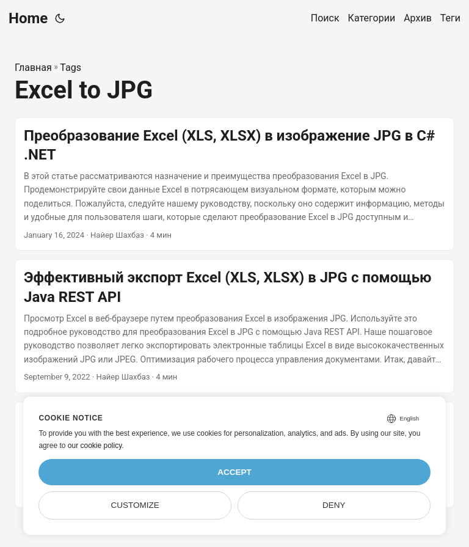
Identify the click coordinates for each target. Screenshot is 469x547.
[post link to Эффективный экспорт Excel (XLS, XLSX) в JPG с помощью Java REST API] (234, 326)
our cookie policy (95, 445)
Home (28, 18)
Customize (135, 505)
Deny (334, 505)
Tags (70, 67)
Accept (234, 472)
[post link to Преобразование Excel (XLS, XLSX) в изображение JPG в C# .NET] (234, 184)
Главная (33, 67)
